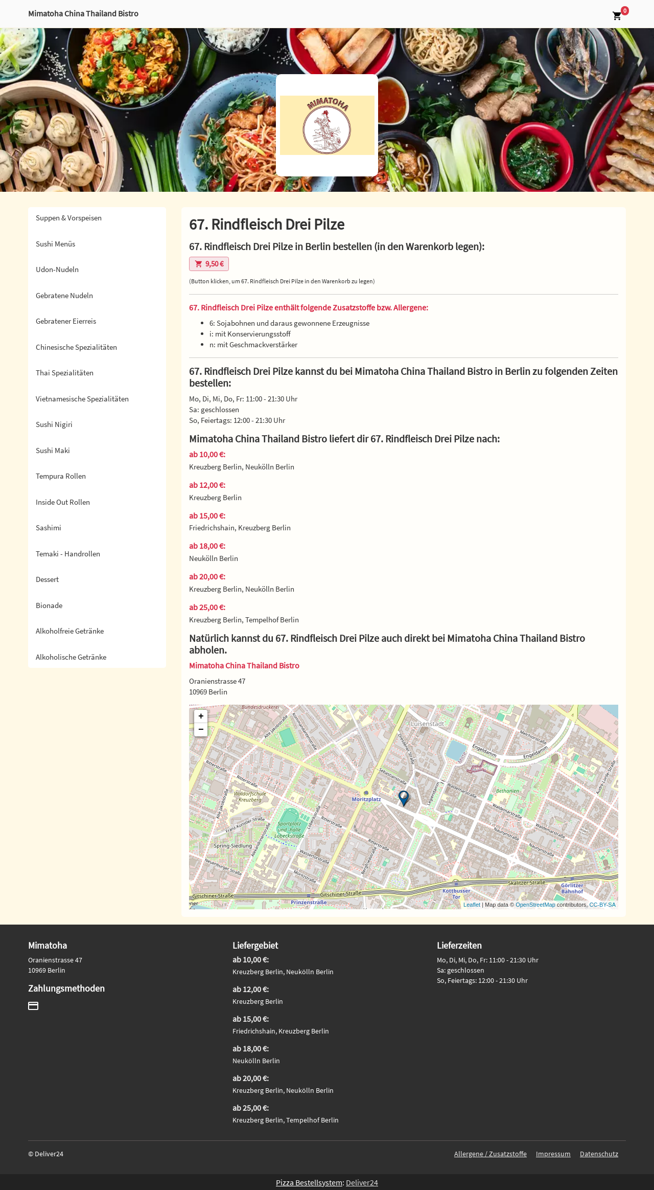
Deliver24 (362, 1182)
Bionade (49, 605)
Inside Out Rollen (63, 502)
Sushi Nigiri (54, 424)
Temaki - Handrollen (68, 553)
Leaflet (471, 905)
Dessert (47, 579)
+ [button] (201, 716)
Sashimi (48, 527)
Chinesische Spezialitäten (76, 347)
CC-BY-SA (602, 905)
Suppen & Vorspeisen (69, 217)
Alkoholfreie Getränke (70, 631)
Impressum (553, 1153)
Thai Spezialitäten (65, 372)
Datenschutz (599, 1153)
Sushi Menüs (55, 244)
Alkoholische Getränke (71, 657)
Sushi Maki (53, 450)
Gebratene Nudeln (64, 295)
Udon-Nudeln (57, 269)
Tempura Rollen (61, 476)
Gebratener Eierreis (66, 321)
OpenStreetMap (535, 905)
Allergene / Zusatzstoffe (490, 1153)
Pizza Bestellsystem (309, 1182)
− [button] (201, 730)
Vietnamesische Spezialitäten (82, 398)
